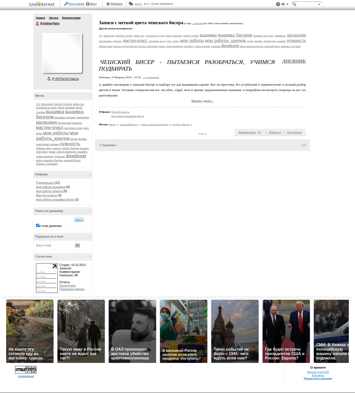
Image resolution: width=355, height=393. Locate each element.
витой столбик (191, 35)
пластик (56, 148)
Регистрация (76, 3)
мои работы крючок (49, 191)
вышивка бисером (235, 35)
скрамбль (82, 151)
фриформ (76, 155)
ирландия (46, 122)
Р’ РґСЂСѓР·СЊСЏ (65, 79)
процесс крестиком (148, 46)
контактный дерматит (70, 123)
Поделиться (294, 132)
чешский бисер (72, 160)
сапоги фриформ (66, 151)
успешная (59, 156)
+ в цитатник (150, 77)
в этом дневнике (50, 226)
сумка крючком (44, 156)
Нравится (275, 132)
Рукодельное (45, 183)
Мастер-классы (46, 195)
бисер (61, 107)
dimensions (47, 104)
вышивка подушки (64, 117)
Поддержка (278, 4)
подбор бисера (70, 148)
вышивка (55, 111)
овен (48, 148)
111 (38, 104)
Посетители (67, 285)
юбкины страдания (46, 164)
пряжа (52, 151)
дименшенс (82, 117)
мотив (74, 139)
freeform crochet (63, 104)
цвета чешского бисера (49, 160)
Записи (40, 17)
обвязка (40, 148)
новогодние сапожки (47, 144)
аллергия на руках (46, 107)
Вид (284, 5)
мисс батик (173, 41)
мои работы (56, 132)
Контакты (318, 375)
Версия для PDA (318, 372)
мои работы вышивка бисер (55, 199)
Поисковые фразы (72, 289)
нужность (70, 143)
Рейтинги (117, 3)
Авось (138, 3)
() (259, 132)
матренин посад (73, 128)
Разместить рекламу (318, 378)
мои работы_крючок (57, 135)
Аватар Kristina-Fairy (61, 52)
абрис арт (78, 104)
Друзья (53, 17)
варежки (70, 107)
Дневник (294, 61)
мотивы (82, 139)
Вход (93, 3)
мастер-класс (50, 127)
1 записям (197, 23)
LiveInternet (43, 4)
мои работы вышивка (50, 187)
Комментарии (71, 17)
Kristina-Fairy (38, 24)
